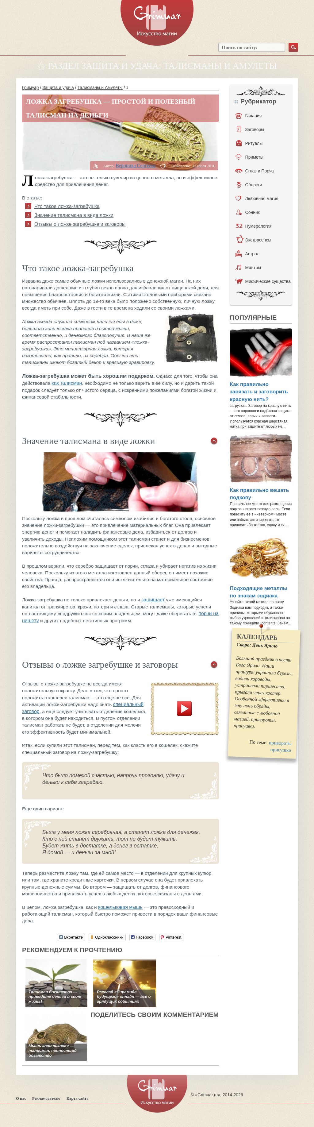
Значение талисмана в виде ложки (73, 215)
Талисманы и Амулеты (99, 87)
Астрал (248, 253)
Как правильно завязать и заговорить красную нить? (259, 391)
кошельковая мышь (120, 907)
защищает (153, 599)
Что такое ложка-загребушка (67, 206)
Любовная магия (257, 198)
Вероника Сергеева (136, 165)
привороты (280, 743)
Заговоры (250, 129)
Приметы (249, 157)
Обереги (249, 184)
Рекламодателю (46, 1098)
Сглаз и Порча (254, 171)
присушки (280, 750)
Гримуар (30, 87)
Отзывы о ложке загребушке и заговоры (79, 224)
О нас (21, 1098)
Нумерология (254, 226)
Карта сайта (78, 1098)
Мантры (248, 267)
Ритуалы (249, 143)
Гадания (249, 115)
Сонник (248, 212)
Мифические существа (263, 281)
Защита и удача (58, 87)
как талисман (67, 383)
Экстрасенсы (253, 240)
